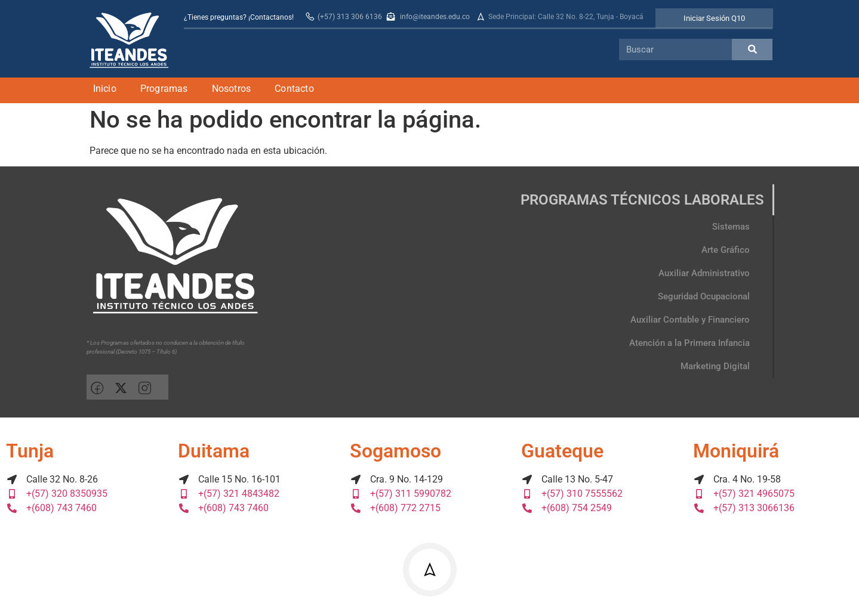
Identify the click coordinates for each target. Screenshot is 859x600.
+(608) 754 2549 (566, 508)
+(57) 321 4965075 (744, 493)
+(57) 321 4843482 (228, 493)
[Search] (752, 49)
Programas (164, 88)
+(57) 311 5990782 (400, 493)
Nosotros (231, 88)
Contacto (294, 88)
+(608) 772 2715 (395, 508)
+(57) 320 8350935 (56, 493)
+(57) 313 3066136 (744, 508)
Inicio (104, 88)
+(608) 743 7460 (51, 508)
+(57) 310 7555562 (572, 493)
